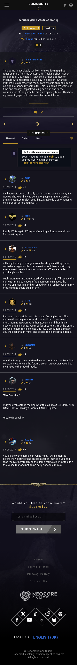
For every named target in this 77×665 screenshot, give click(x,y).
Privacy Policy (38, 574)
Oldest (26, 138)
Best (39, 138)
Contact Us (38, 581)
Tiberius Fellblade (33, 34)
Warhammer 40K (31, 28)
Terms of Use (38, 566)
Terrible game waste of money (40, 152)
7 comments (38, 132)
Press (38, 559)
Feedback (49, 28)
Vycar (29, 39)
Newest (10, 138)
